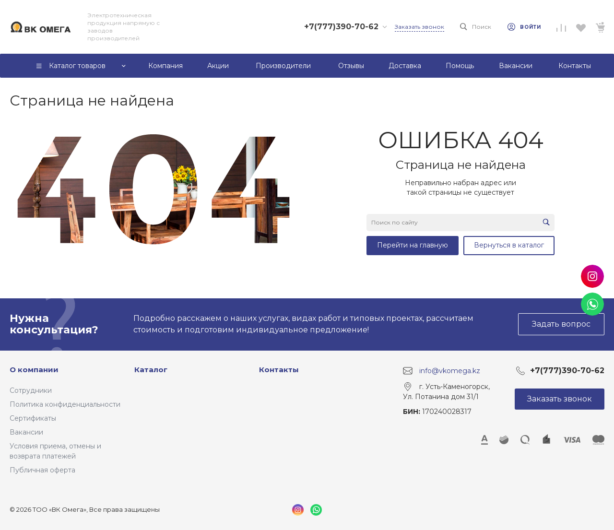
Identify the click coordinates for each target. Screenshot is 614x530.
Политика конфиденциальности (65, 404)
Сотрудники (31, 390)
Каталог (150, 369)
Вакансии (26, 432)
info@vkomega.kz (449, 370)
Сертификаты (33, 418)
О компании (34, 369)
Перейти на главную (412, 245)
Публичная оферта (42, 470)
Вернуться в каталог (509, 245)
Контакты (279, 369)
